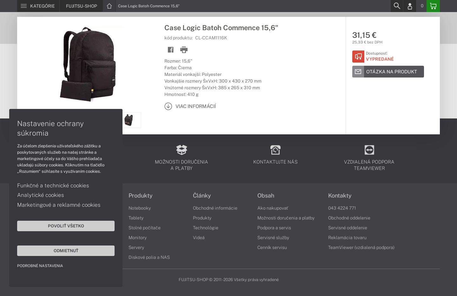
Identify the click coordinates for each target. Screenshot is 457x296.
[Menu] (38, 6)
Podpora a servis (274, 227)
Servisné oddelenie (347, 227)
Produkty (141, 195)
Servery (136, 247)
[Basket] (433, 6)
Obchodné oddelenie (349, 217)
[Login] (409, 6)
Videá (199, 237)
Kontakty (340, 195)
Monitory (138, 237)
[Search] (396, 6)
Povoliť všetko (60, 225)
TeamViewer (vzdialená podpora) (361, 247)
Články (202, 195)
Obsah (265, 195)
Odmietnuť (60, 250)
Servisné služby (273, 237)
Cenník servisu (272, 247)
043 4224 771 (342, 208)
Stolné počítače (145, 227)
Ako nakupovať (272, 208)
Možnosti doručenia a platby (286, 217)
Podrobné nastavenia (40, 265)
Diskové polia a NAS (149, 257)
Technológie (205, 227)
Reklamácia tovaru (347, 237)
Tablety (136, 217)
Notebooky (140, 208)
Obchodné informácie (215, 208)
